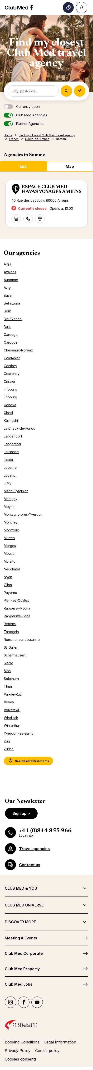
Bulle (7, 327)
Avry (7, 288)
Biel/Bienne (13, 319)
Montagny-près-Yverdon (23, 514)
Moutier (10, 553)
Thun (8, 686)
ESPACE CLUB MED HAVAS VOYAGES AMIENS (52, 189)
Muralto (9, 561)
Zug (7, 741)
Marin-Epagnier (16, 491)
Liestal (9, 460)
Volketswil (12, 710)
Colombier (12, 358)
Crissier (9, 381)
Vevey (9, 702)
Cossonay (12, 374)
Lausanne (11, 452)
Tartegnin (11, 632)
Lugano (9, 475)
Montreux (11, 530)
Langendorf (13, 436)
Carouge (11, 334)
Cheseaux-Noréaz (18, 350)
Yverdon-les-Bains (18, 733)
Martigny (10, 499)
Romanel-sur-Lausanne (22, 639)
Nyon (8, 577)
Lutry (7, 483)
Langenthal (12, 444)
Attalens (10, 272)
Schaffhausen (14, 655)
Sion (7, 671)
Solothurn (11, 679)
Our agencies (22, 253)
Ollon (8, 585)
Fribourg (10, 389)
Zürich (9, 749)
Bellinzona (12, 303)
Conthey (10, 366)
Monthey (11, 522)
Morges (10, 546)
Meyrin (9, 507)
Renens (10, 624)
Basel (8, 295)
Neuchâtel (12, 569)
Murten (9, 538)
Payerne (10, 593)
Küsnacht (11, 421)
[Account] (81, 7)
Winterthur (12, 726)
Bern (7, 311)
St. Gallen (11, 647)
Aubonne (11, 280)
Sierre (8, 663)
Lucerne (10, 467)
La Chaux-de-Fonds (19, 428)
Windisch (11, 718)
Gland (8, 413)
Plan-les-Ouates (16, 600)
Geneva (10, 405)
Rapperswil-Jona (17, 608)
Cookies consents (21, 1059)
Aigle (8, 264)
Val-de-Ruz (13, 694)
